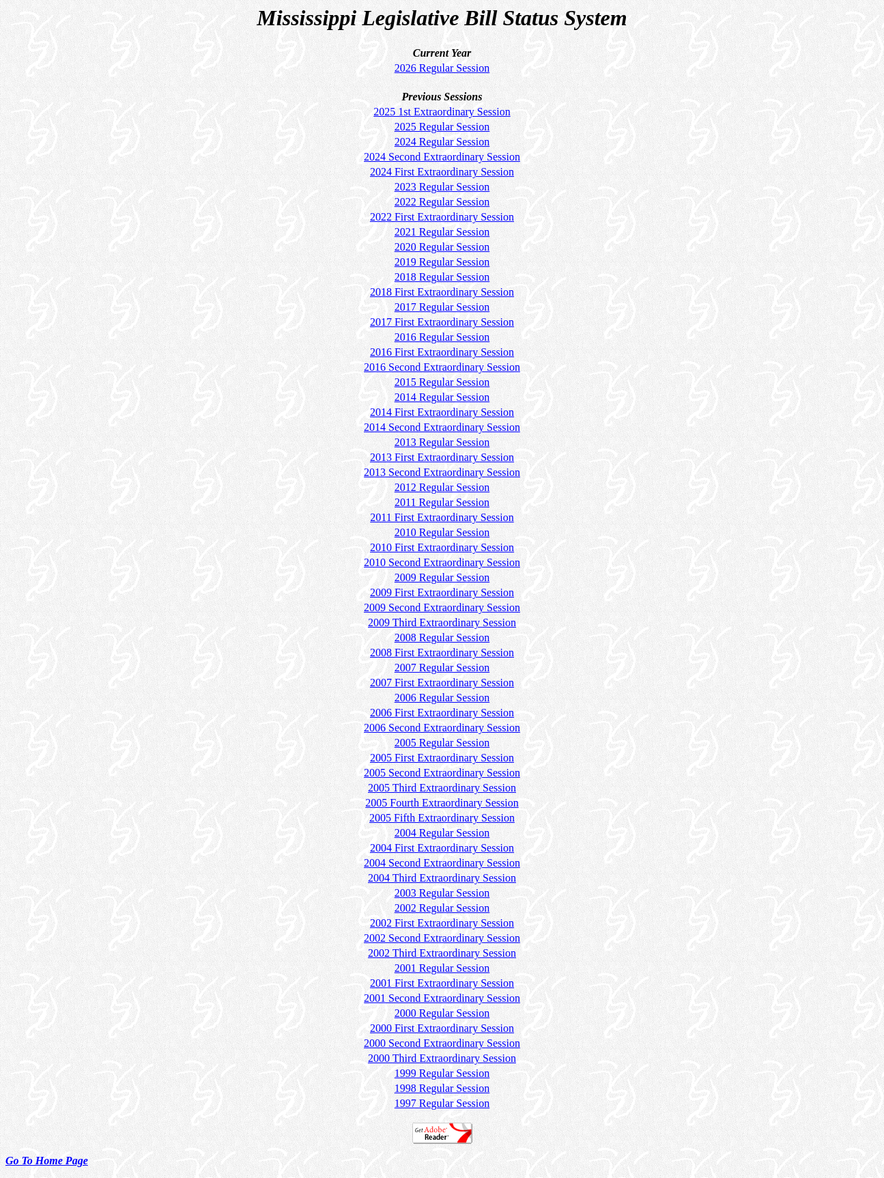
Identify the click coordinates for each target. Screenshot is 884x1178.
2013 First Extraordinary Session (442, 457)
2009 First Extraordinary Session (442, 592)
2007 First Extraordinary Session (442, 682)
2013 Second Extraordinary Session (442, 472)
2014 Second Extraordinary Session (442, 427)
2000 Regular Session (442, 1013)
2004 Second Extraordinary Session (442, 863)
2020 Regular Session (442, 247)
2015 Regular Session (442, 382)
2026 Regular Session (442, 68)
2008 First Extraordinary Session (442, 652)
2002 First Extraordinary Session (442, 923)
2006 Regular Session (442, 697)
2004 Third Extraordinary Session (442, 878)
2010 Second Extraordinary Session (442, 562)
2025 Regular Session (442, 126)
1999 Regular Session (442, 1073)
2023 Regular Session (442, 187)
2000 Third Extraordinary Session (442, 1058)
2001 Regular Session (442, 968)
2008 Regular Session (442, 637)
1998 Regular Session (442, 1088)
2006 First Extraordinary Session (442, 712)
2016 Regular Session (442, 337)
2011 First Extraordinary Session (442, 517)
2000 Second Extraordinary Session (442, 1043)
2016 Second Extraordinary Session (442, 367)
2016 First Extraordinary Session (442, 352)
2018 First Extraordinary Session (442, 292)
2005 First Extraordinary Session (442, 757)
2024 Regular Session (442, 142)
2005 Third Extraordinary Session (442, 788)
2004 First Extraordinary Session (442, 848)
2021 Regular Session (442, 232)
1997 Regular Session (442, 1103)
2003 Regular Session (442, 893)
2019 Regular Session (442, 262)
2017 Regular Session (442, 307)
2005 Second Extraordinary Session (442, 773)
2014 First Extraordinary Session (442, 412)
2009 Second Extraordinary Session (442, 607)
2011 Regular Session (442, 502)
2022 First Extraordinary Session (442, 217)
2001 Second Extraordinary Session (442, 998)
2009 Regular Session (442, 577)
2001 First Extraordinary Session (442, 983)
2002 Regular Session (442, 908)
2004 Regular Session (442, 833)
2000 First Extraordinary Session (442, 1028)
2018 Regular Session (442, 277)
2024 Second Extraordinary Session (442, 157)
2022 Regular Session (442, 202)
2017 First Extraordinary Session (442, 322)
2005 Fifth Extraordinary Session (442, 818)
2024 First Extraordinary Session (442, 172)
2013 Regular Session (442, 442)
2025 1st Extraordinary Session (441, 111)
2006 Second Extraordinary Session (442, 727)
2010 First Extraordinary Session (442, 547)
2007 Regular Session (442, 667)
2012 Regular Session (442, 487)
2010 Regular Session (442, 532)
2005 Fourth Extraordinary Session (441, 803)
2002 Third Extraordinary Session (442, 953)
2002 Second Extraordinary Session (442, 938)
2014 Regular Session (442, 397)
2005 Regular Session (442, 742)
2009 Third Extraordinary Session (442, 622)
